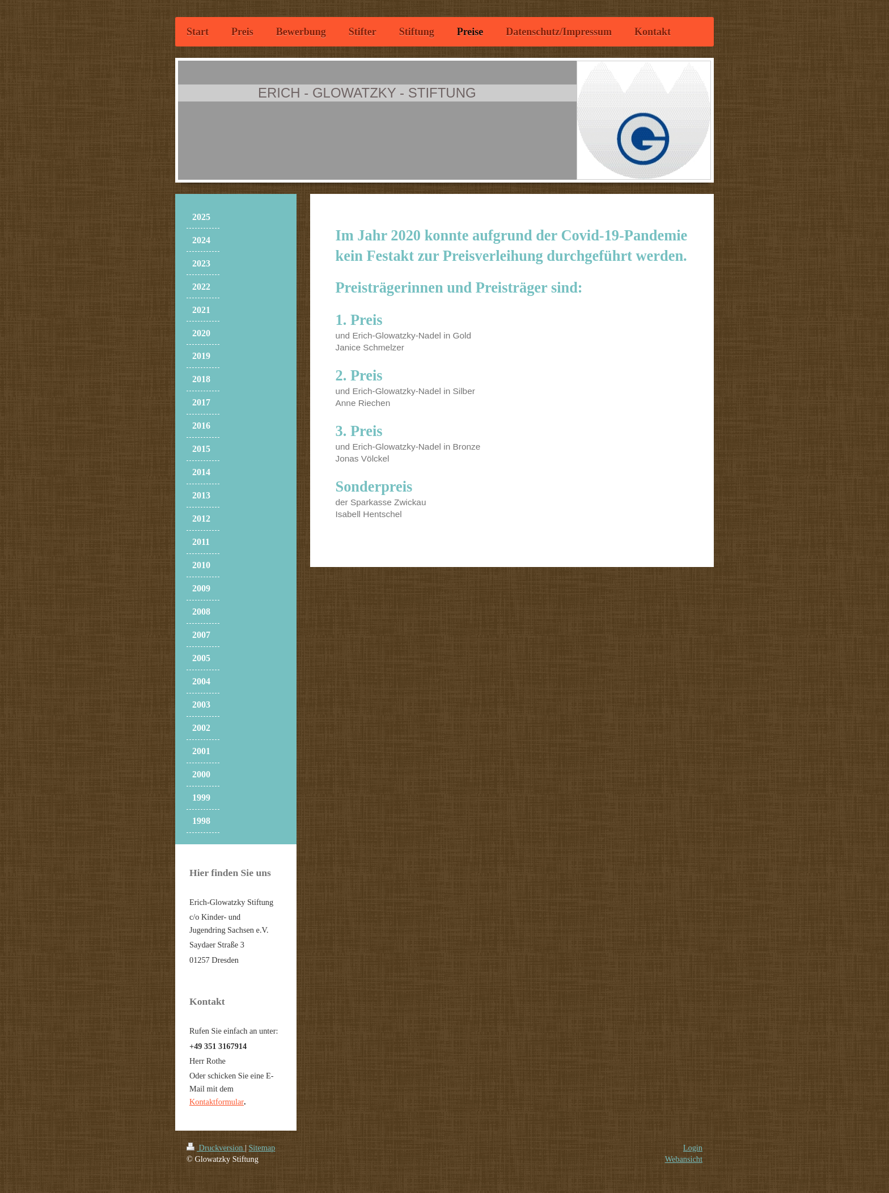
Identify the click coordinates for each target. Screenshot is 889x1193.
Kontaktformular (216, 1101)
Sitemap (261, 1147)
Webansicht (683, 1159)
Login (692, 1147)
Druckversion (216, 1147)
